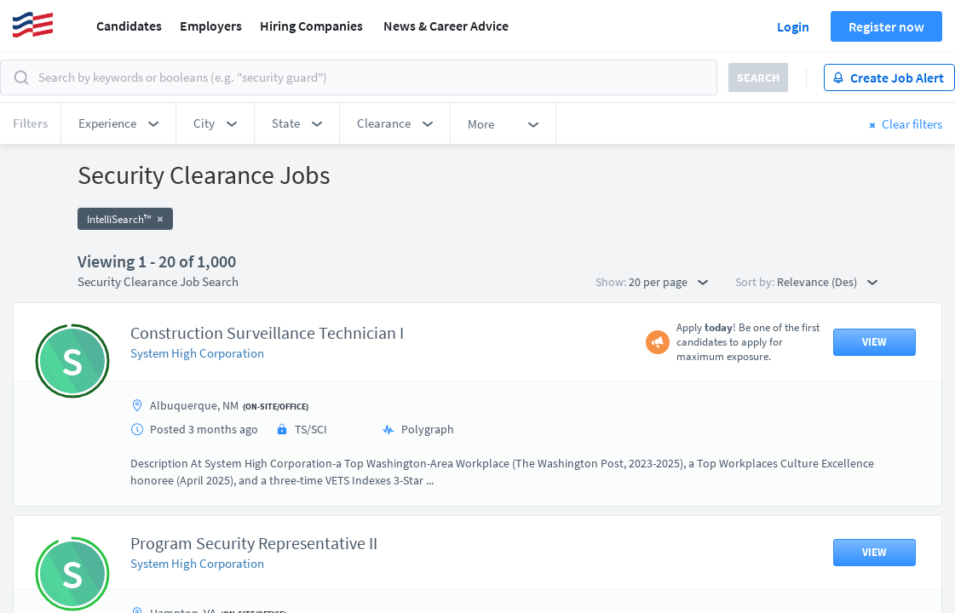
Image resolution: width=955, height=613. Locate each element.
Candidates (129, 25)
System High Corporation (197, 353)
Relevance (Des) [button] (827, 282)
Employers (211, 25)
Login (793, 26)
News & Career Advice (446, 25)
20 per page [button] (668, 282)
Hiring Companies (311, 25)
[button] (118, 123)
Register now (886, 26)
